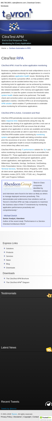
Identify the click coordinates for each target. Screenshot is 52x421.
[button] (45, 418)
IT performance (28, 150)
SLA (45, 150)
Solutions (9, 248)
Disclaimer (17, 417)
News (8, 260)
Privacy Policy (6, 417)
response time (11, 121)
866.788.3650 (6, 3)
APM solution (6, 103)
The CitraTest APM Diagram (17, 282)
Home (3, 48)
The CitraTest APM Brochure (17, 279)
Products (9, 252)
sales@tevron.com (19, 3)
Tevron (14, 414)
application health (22, 76)
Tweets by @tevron (8, 409)
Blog (8, 264)
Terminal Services (8, 169)
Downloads (10, 268)
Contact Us (37, 417)
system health (6, 95)
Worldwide (5, 6)
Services (9, 256)
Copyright (27, 417)
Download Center (33, 3)
